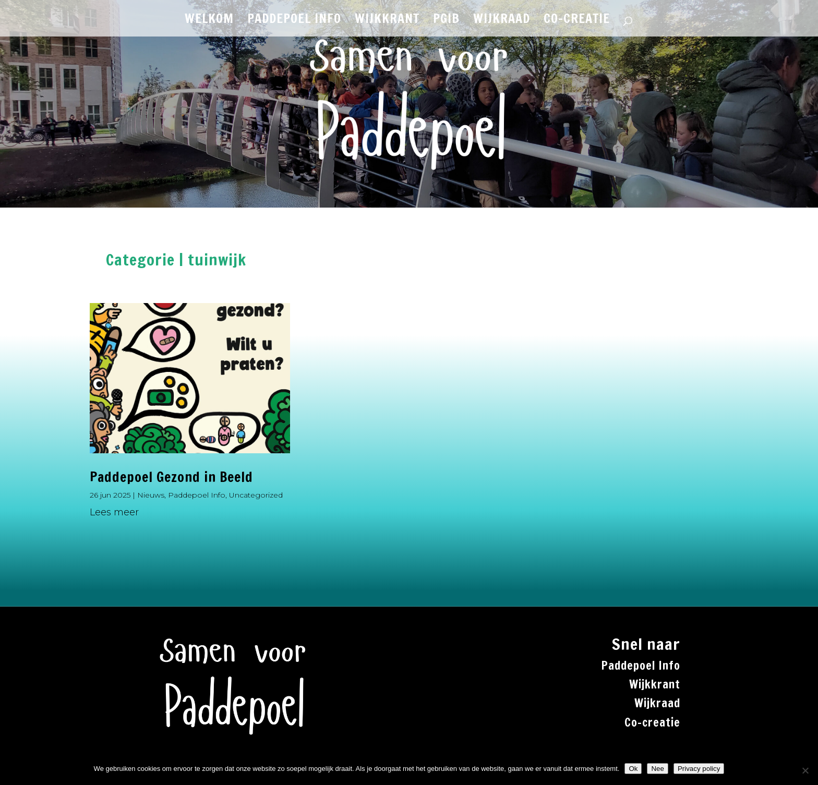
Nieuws (150, 495)
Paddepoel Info (196, 495)
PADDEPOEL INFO (294, 21)
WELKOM (209, 21)
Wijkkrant (654, 684)
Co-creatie (652, 722)
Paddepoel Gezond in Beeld (171, 477)
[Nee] (805, 770)
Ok (633, 768)
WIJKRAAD (501, 21)
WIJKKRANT (387, 21)
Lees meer (114, 512)
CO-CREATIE (577, 21)
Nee (657, 768)
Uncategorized (256, 495)
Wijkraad (657, 703)
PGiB (446, 21)
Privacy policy (699, 768)
